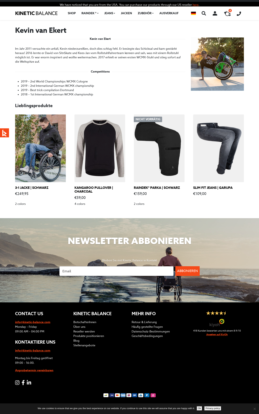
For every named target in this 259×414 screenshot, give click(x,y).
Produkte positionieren (88, 336)
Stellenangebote (84, 345)
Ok (199, 408)
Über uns (79, 327)
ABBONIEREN (187, 271)
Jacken (126, 13)
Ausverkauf (169, 13)
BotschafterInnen (84, 322)
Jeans (108, 13)
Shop (72, 13)
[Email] (116, 271)
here (196, 5)
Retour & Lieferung (144, 322)
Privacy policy (213, 408)
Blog (76, 341)
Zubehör (144, 13)
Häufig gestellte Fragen (147, 327)
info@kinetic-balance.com (32, 322)
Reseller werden (84, 331)
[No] (254, 409)
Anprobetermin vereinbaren (34, 370)
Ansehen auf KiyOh (217, 334)
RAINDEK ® (88, 13)
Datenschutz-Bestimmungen (151, 331)
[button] (193, 13)
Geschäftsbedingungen (147, 336)
